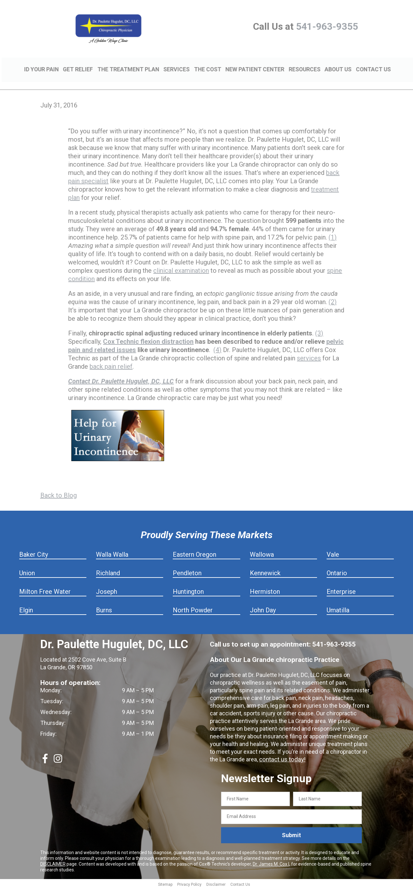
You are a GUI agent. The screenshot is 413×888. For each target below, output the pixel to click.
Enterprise (341, 590)
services (309, 357)
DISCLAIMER (53, 863)
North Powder (193, 609)
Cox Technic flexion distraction (148, 340)
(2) (333, 301)
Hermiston (265, 590)
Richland (108, 572)
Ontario (337, 572)
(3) (319, 332)
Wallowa (262, 553)
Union (27, 572)
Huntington (188, 590)
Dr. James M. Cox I (271, 863)
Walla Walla (112, 553)
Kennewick (265, 572)
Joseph (106, 590)
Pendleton (187, 572)
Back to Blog (58, 494)
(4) (217, 349)
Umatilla (338, 609)
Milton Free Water (45, 590)
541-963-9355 (327, 26)
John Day (263, 609)
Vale (333, 553)
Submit (291, 834)
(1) (333, 236)
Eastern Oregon (194, 553)
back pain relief (111, 365)
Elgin (26, 609)
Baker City (33, 553)
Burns (104, 609)
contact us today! (281, 758)
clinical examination (181, 269)
